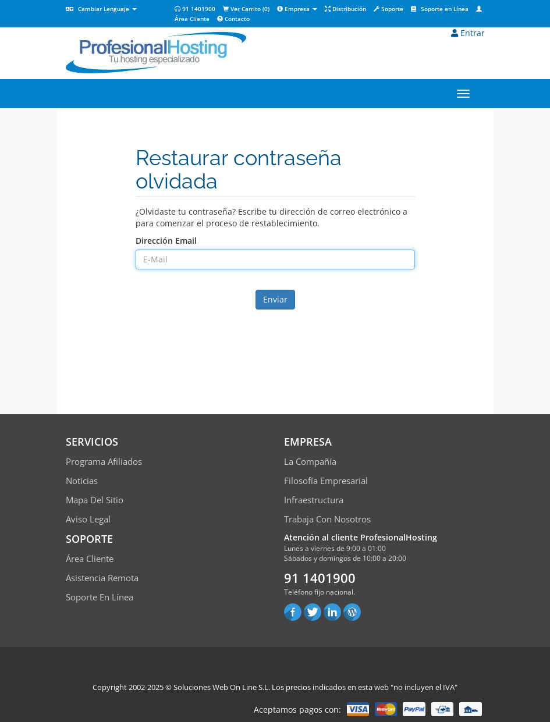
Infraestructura (313, 500)
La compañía (310, 461)
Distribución (345, 9)
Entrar (468, 32)
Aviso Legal (88, 519)
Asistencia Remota (102, 578)
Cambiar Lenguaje (101, 9)
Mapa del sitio (94, 500)
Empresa (297, 9)
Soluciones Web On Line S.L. (221, 687)
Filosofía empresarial (326, 480)
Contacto (233, 19)
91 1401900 (195, 9)
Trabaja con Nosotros (327, 519)
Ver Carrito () (246, 9)
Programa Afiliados (104, 461)
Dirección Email (166, 240)
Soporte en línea (99, 597)
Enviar (275, 299)
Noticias (82, 480)
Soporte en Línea (440, 9)
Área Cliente (89, 558)
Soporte (388, 9)
